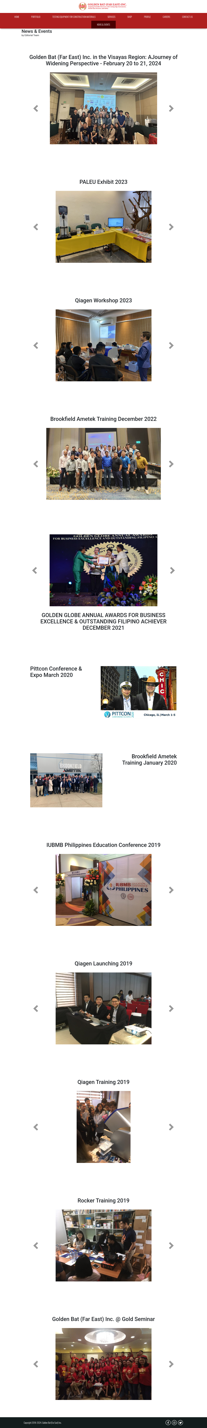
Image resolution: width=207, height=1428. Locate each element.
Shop (129, 17)
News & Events (103, 24)
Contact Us (187, 17)
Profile (147, 17)
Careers (166, 17)
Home (16, 17)
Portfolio (35, 17)
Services (111, 17)
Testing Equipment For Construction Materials (73, 17)
